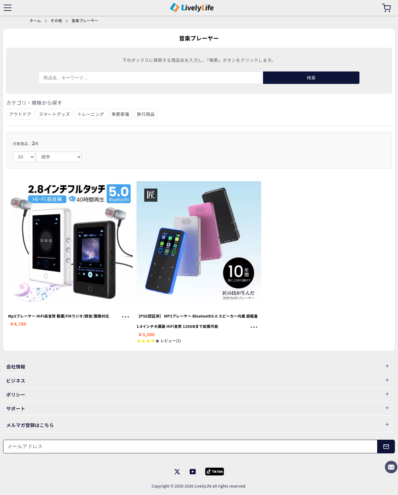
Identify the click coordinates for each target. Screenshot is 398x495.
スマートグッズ (54, 114)
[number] (24, 157)
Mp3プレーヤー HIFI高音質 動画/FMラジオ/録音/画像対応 (58, 316)
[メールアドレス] (190, 446)
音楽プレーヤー (85, 20)
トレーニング (90, 114)
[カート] (386, 7)
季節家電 (120, 114)
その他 (56, 20)
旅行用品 (146, 114)
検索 (311, 77)
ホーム (35, 20)
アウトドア (20, 114)
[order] (59, 157)
